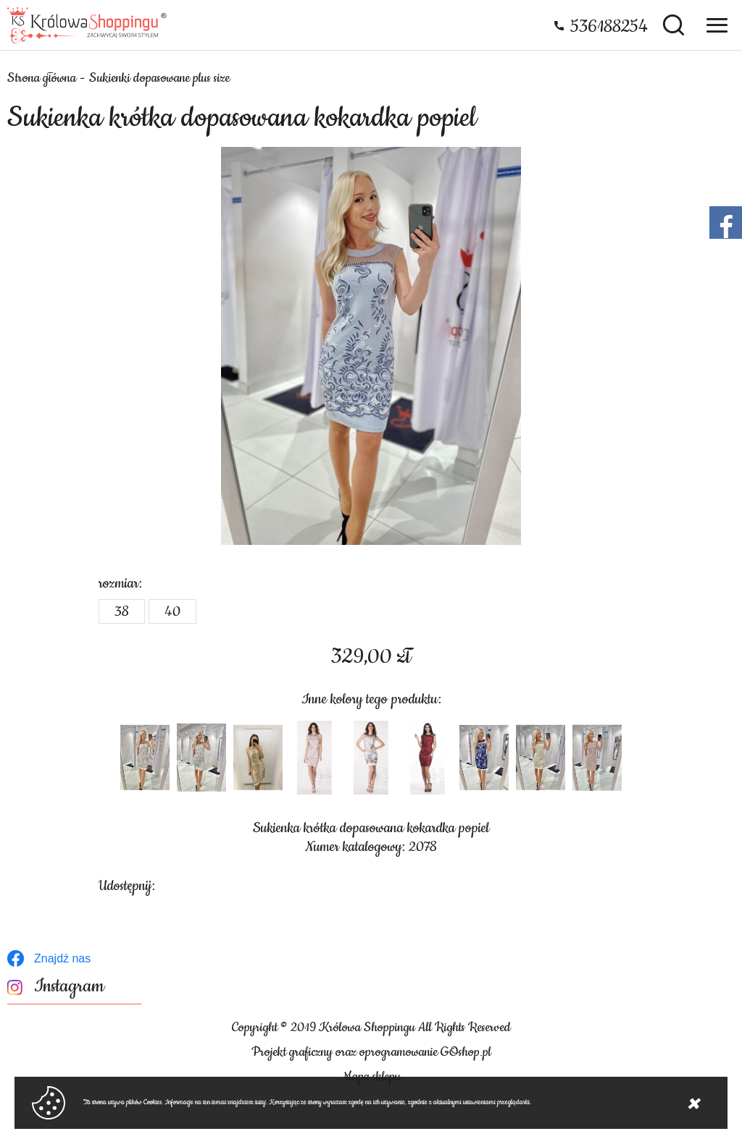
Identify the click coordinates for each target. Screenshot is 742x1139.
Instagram (69, 986)
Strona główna (41, 78)
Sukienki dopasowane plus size (159, 78)
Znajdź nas (62, 958)
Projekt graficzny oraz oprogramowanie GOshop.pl (371, 1052)
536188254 (609, 26)
